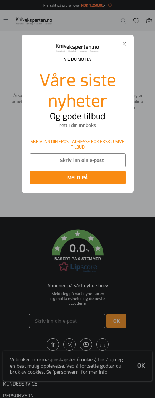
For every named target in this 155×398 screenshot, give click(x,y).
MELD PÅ (77, 177)
